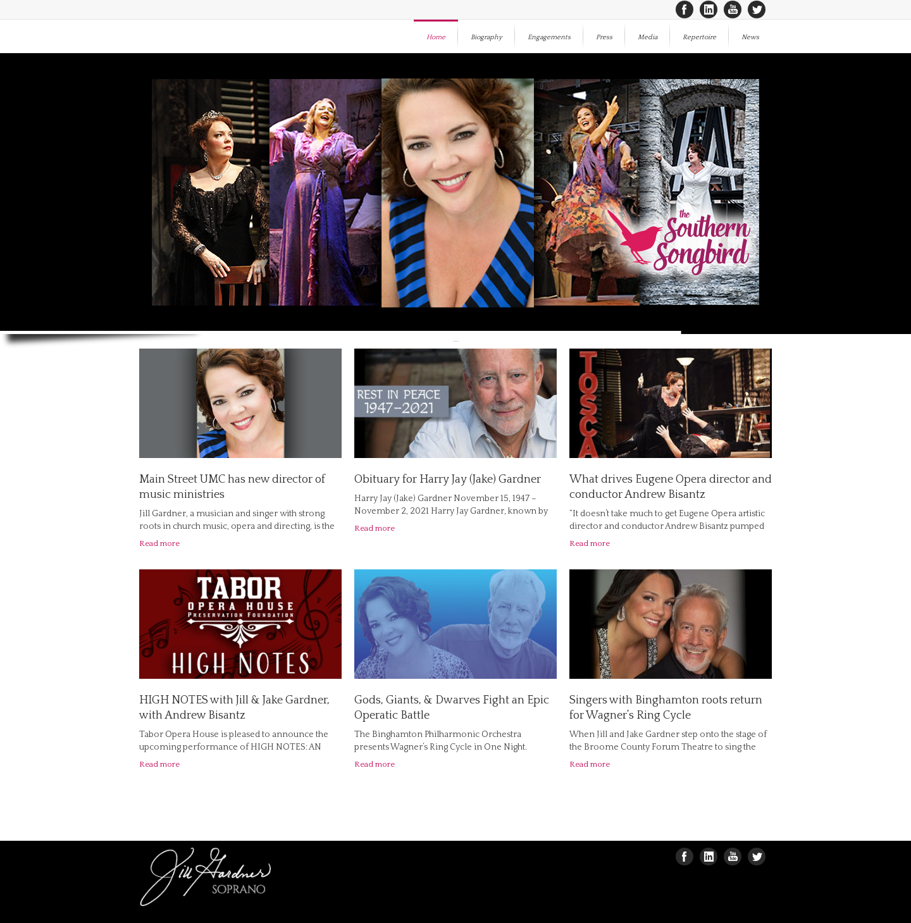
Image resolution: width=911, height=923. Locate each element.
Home (435, 37)
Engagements (549, 37)
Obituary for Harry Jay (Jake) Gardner (447, 479)
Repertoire (699, 37)
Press (604, 37)
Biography (486, 37)
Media (647, 37)
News (750, 37)
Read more (159, 543)
